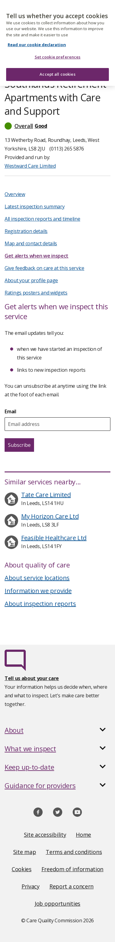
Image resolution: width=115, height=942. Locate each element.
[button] (57, 126)
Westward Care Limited (30, 165)
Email (10, 411)
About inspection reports (40, 603)
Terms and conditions (74, 852)
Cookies (22, 869)
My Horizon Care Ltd (50, 516)
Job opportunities (57, 903)
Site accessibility (45, 834)
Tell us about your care (32, 678)
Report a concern (71, 886)
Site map (24, 852)
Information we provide (38, 591)
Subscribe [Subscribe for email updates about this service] (19, 445)
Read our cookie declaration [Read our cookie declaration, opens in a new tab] (37, 41)
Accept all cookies (57, 71)
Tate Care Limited (46, 495)
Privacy (30, 886)
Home (83, 834)
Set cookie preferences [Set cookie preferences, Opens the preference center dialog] (58, 54)
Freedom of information (72, 869)
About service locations (37, 578)
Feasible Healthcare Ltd (53, 538)
